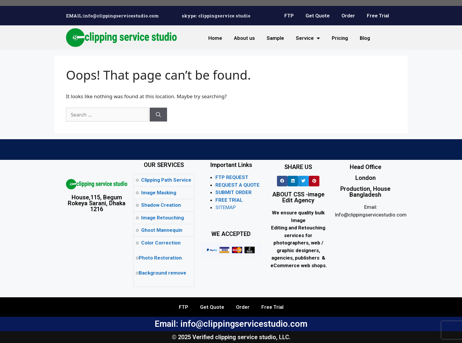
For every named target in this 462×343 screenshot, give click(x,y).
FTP (289, 16)
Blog (365, 38)
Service (308, 38)
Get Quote (318, 16)
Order (348, 16)
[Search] (158, 115)
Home (215, 38)
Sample (275, 38)
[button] (282, 181)
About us (244, 38)
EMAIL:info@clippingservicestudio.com (112, 16)
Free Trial (378, 16)
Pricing (340, 38)
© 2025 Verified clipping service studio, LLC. (231, 337)
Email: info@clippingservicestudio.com (231, 324)
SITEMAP (225, 207)
